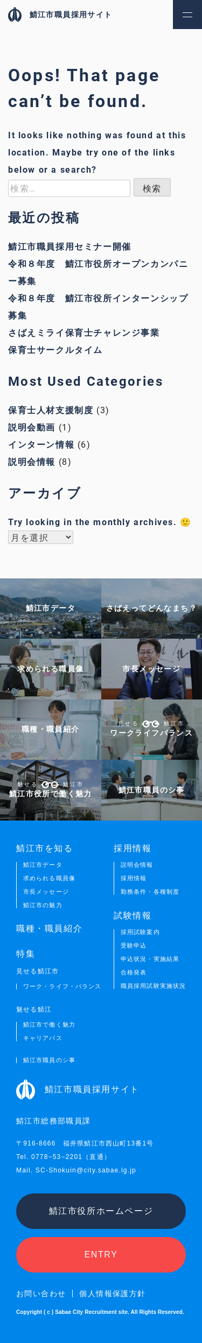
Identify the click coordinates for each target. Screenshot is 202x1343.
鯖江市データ (42, 865)
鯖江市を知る (44, 848)
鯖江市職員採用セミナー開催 (69, 246)
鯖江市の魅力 (42, 905)
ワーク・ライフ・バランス (62, 986)
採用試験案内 (140, 932)
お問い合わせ (41, 1293)
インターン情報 (41, 444)
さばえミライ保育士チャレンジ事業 (84, 332)
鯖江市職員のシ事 (49, 1060)
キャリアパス (42, 1038)
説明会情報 (31, 461)
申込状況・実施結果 (150, 959)
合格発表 (134, 973)
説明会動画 (31, 427)
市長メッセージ (46, 892)
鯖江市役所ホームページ (101, 1210)
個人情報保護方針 (112, 1293)
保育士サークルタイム (55, 349)
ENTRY (101, 1254)
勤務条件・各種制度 (150, 892)
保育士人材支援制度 (50, 409)
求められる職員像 (49, 878)
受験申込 (134, 946)
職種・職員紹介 (49, 928)
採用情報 (134, 878)
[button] (187, 14)
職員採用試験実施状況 (153, 986)
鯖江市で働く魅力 (49, 1025)
